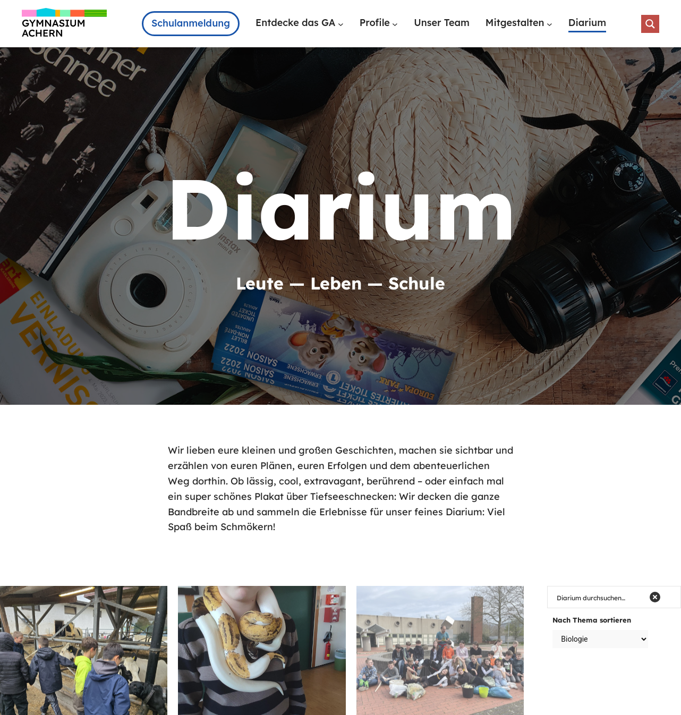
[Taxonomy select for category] (600, 639)
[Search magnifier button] (650, 24)
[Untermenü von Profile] (395, 24)
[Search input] (600, 597)
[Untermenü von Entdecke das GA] (341, 24)
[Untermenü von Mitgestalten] (549, 24)
